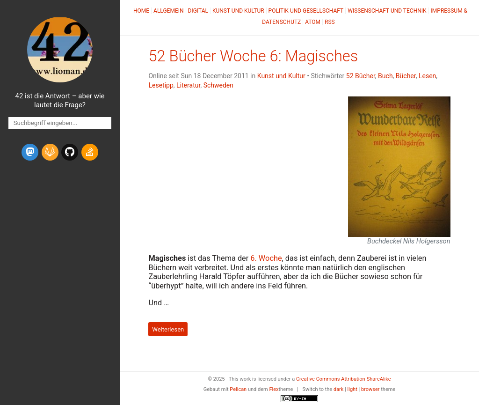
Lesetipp (160, 85)
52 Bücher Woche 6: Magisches (253, 56)
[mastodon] (30, 152)
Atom (312, 22)
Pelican (238, 389)
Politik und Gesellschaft (306, 10)
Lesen (427, 76)
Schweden (218, 85)
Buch (385, 76)
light (352, 389)
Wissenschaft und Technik (387, 10)
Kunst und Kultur (238, 10)
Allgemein (168, 10)
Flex (273, 389)
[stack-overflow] (89, 152)
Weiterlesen (168, 328)
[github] (69, 152)
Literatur (188, 85)
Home (141, 10)
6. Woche (266, 258)
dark (339, 389)
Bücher (406, 76)
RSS (330, 22)
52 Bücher (360, 76)
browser (370, 389)
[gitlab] (50, 152)
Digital (198, 10)
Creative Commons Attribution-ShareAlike (343, 379)
